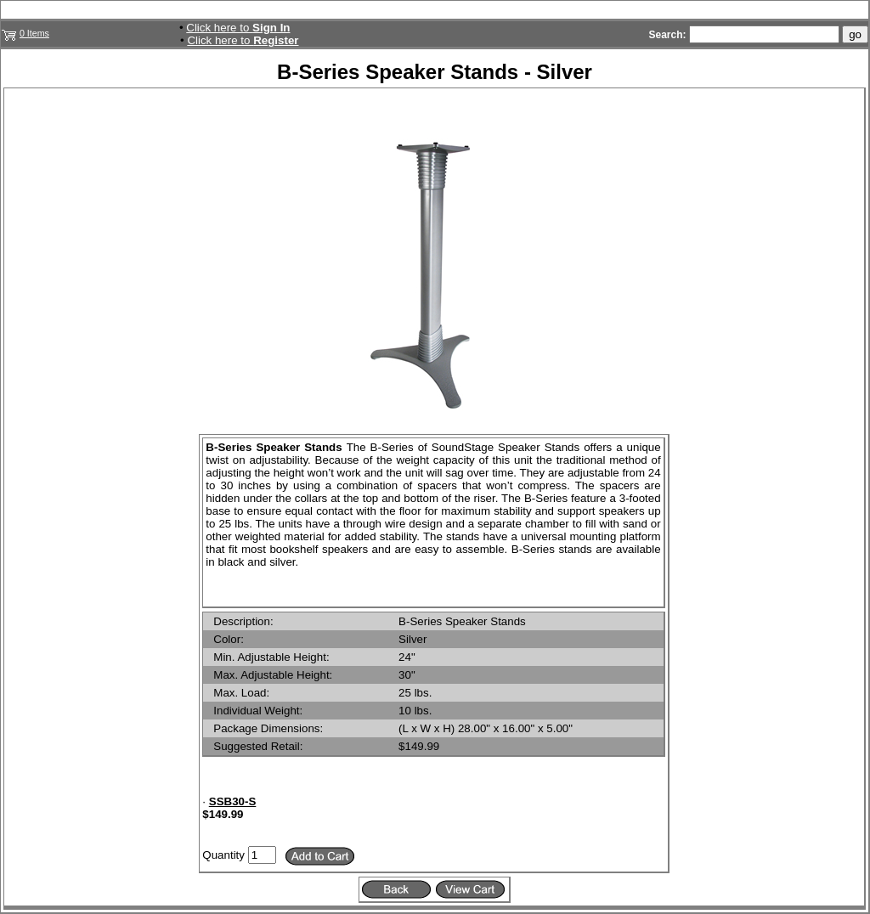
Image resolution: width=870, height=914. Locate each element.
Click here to (238, 27)
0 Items (34, 33)
